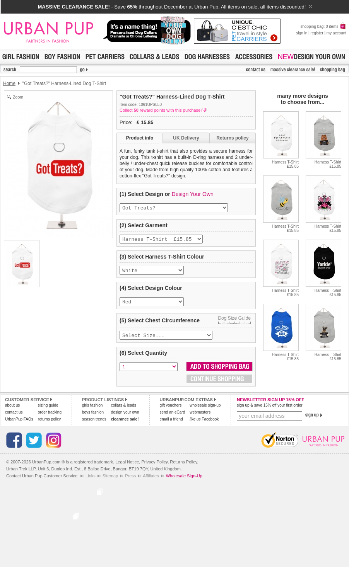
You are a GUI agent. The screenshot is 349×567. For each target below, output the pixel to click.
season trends (94, 424)
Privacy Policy (154, 467)
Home (9, 83)
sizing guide (48, 411)
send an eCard (172, 417)
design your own (125, 417)
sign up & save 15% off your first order (269, 411)
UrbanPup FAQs (19, 424)
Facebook (204, 424)
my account (336, 33)
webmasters (200, 417)
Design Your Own (193, 194)
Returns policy (232, 138)
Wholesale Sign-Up (184, 481)
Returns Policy (183, 467)
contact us (14, 417)
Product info (140, 138)
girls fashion (92, 411)
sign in (301, 33)
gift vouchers (171, 411)
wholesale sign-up (205, 411)
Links (91, 481)
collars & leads (123, 411)
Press (130, 481)
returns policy (49, 424)
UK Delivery (186, 138)
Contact (13, 481)
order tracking (50, 417)
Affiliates (151, 481)
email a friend (171, 424)
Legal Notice (127, 467)
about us (12, 411)
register (316, 33)
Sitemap (110, 481)
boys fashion (93, 417)
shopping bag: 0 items (323, 26)
